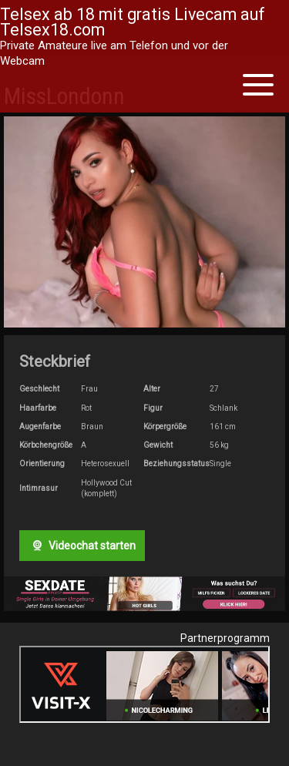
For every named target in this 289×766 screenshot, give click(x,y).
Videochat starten (82, 545)
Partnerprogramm (225, 638)
